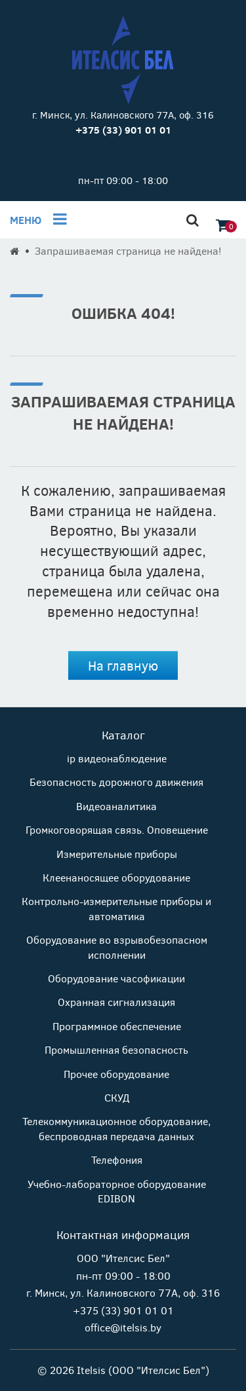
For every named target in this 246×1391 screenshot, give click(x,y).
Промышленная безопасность (116, 1049)
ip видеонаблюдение (117, 758)
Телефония (116, 1159)
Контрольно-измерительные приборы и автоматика (116, 908)
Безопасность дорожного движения (116, 781)
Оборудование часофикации (116, 978)
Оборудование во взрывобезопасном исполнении (116, 947)
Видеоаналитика (116, 806)
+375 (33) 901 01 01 (123, 1310)
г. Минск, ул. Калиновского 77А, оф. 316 (123, 114)
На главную (123, 665)
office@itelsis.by (123, 1327)
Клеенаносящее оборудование (116, 877)
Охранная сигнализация (116, 1002)
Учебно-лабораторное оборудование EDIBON (117, 1191)
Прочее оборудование (116, 1074)
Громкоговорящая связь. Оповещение (117, 829)
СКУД (116, 1097)
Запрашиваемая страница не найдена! (128, 250)
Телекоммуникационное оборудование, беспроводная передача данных (116, 1128)
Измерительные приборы (116, 854)
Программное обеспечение (116, 1026)
